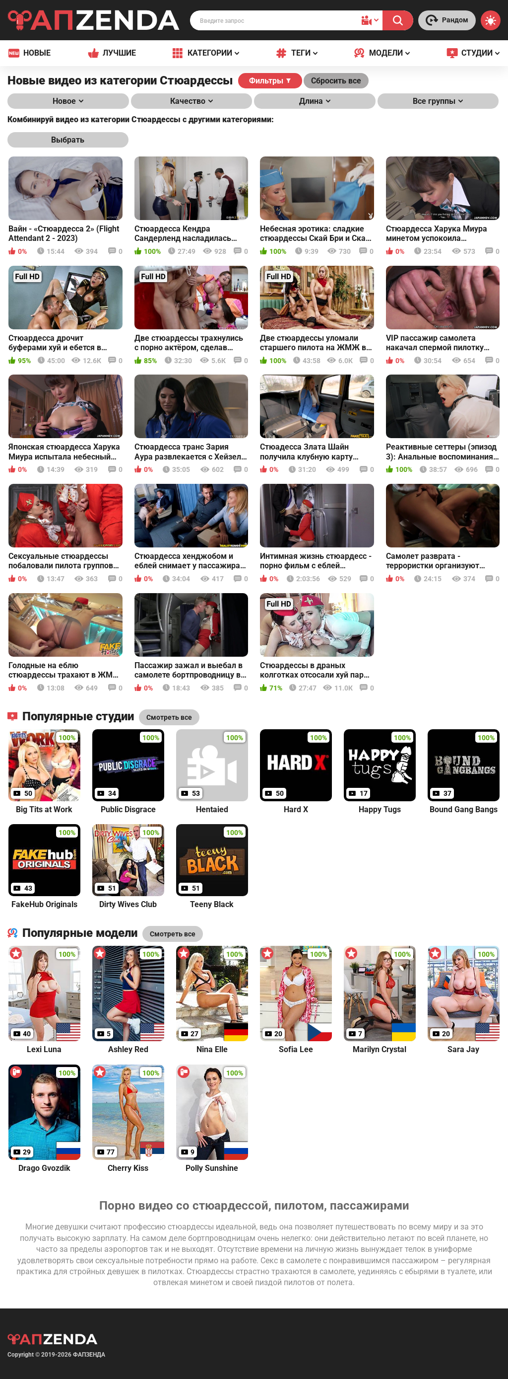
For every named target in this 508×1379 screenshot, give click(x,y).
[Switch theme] (491, 20)
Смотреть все (172, 934)
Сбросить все (336, 80)
